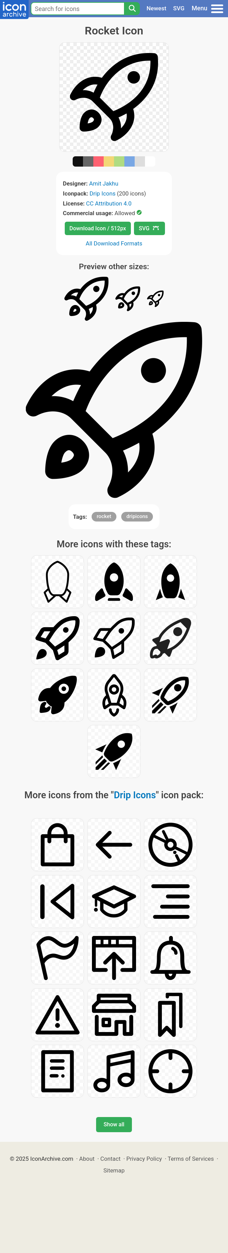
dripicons (137, 516)
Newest (156, 8)
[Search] (132, 8)
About (87, 1158)
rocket (104, 516)
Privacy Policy (144, 1158)
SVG (179, 8)
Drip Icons (102, 193)
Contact (110, 1158)
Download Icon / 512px (98, 228)
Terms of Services (191, 1158)
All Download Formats (114, 243)
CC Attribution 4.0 (109, 203)
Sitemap (114, 1170)
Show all (114, 1124)
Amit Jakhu (103, 183)
